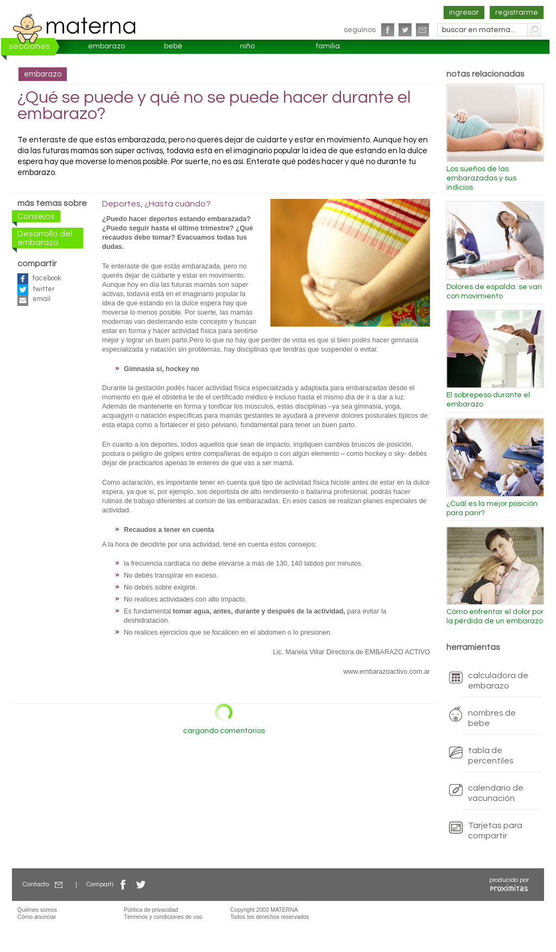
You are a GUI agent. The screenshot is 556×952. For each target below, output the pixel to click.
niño (247, 46)
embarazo (106, 46)
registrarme (516, 12)
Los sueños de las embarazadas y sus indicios (481, 178)
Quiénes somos (37, 909)
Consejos (36, 216)
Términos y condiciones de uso (163, 916)
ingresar (464, 12)
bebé (173, 46)
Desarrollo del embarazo (44, 238)
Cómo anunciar (36, 916)
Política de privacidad (151, 909)
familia (328, 46)
